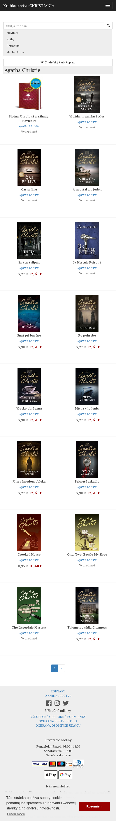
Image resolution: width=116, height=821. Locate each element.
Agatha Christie (29, 126)
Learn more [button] (16, 814)
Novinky (12, 33)
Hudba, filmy (15, 52)
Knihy (10, 39)
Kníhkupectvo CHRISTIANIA (28, 5)
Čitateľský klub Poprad (58, 62)
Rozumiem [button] (94, 806)
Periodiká (13, 46)
